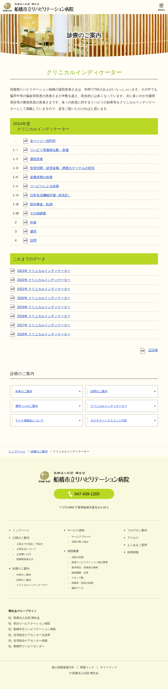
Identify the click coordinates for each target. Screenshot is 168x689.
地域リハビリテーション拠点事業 (90, 562)
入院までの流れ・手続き (30, 544)
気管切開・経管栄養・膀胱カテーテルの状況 (62, 168)
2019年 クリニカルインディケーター (43, 307)
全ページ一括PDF (43, 141)
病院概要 (73, 551)
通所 (33, 231)
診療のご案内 (39, 451)
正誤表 (153, 350)
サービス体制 (75, 530)
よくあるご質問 (137, 545)
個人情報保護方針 (63, 667)
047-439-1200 (84, 494)
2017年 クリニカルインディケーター (43, 325)
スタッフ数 (78, 577)
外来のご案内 (24, 574)
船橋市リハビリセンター (29, 646)
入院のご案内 (20, 537)
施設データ (78, 588)
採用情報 (133, 552)
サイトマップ (108, 667)
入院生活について (26, 549)
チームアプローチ (81, 536)
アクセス (133, 537)
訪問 (33, 240)
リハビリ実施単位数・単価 (49, 150)
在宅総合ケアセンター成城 (30, 640)
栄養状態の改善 (41, 177)
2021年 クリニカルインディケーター (43, 289)
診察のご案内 (20, 568)
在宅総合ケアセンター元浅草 (31, 634)
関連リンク (87, 667)
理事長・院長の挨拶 (82, 583)
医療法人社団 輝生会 (26, 617)
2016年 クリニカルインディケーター (43, 334)
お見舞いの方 (24, 554)
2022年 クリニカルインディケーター (43, 280)
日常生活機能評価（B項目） (50, 195)
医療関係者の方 (25, 559)
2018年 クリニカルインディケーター (43, 316)
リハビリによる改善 (44, 186)
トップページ (16, 451)
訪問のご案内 (24, 580)
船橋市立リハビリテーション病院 (34, 629)
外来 (33, 222)
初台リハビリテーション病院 (31, 623)
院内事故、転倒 (41, 204)
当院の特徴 (78, 557)
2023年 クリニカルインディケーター (43, 271)
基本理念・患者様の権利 (85, 567)
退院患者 (36, 159)
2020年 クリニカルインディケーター (43, 298)
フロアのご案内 (137, 530)
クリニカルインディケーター (32, 585)
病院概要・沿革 (80, 572)
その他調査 (38, 213)
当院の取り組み (80, 541)
